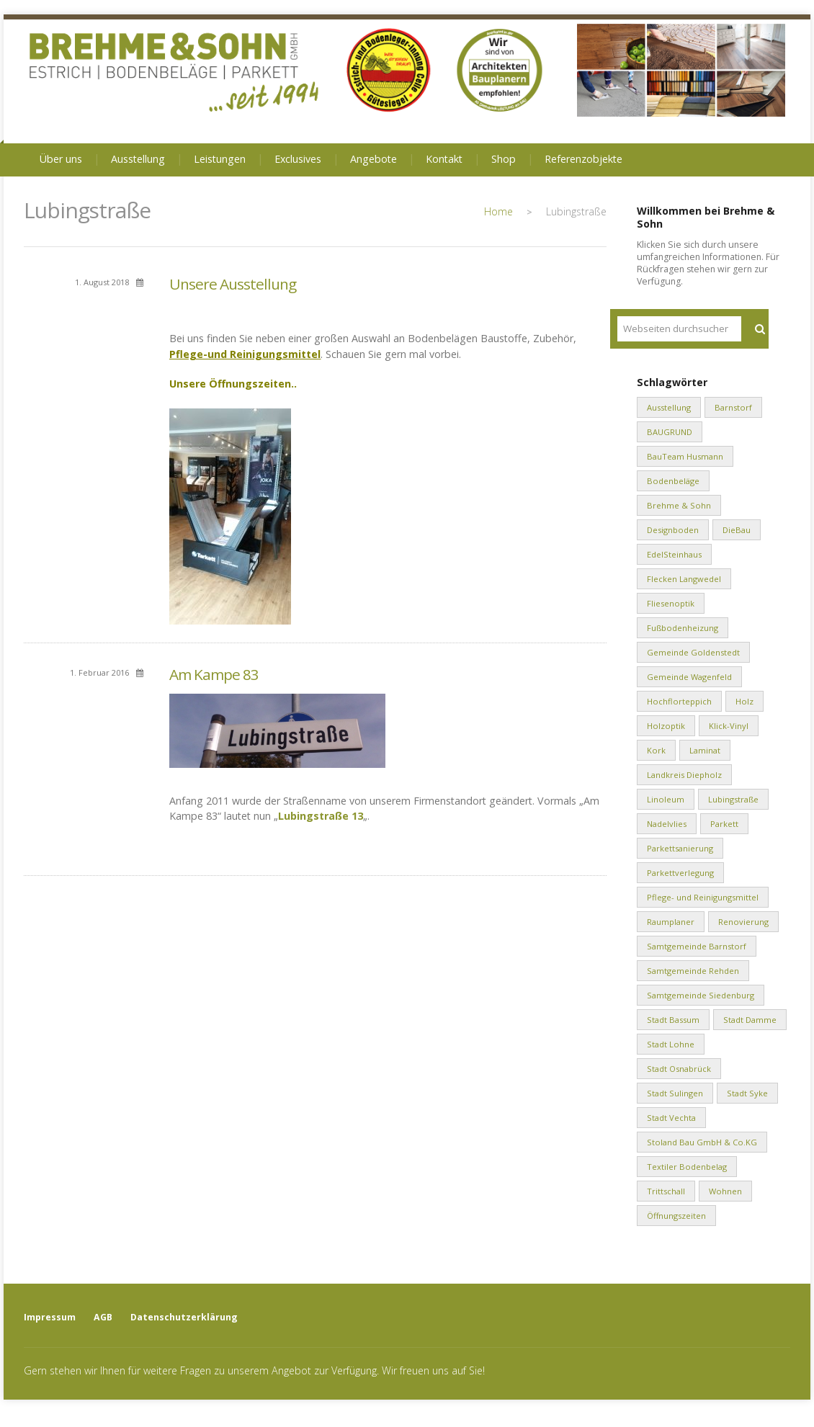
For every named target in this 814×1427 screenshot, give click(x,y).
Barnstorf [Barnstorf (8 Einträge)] (733, 407)
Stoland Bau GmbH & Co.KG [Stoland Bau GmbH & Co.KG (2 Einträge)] (702, 1142)
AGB (103, 1317)
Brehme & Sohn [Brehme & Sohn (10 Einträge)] (679, 505)
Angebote (373, 159)
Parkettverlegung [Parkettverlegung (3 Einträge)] (680, 872)
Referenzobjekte (583, 159)
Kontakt (444, 159)
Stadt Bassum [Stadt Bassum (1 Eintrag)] (673, 1019)
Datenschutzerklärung (184, 1317)
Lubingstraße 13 (320, 816)
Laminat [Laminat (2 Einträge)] (704, 750)
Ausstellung (138, 159)
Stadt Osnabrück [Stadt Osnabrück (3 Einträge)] (679, 1068)
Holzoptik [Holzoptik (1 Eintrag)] (666, 725)
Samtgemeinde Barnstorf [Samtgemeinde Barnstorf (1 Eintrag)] (696, 946)
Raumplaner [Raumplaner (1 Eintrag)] (670, 921)
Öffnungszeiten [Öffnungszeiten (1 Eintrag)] (676, 1215)
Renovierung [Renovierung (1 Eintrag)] (743, 921)
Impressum (50, 1317)
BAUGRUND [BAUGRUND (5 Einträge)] (669, 431)
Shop (503, 159)
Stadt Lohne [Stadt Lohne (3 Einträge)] (670, 1044)
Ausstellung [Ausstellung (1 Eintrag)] (669, 407)
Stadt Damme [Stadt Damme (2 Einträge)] (750, 1019)
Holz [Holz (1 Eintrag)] (744, 701)
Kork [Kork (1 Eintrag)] (656, 750)
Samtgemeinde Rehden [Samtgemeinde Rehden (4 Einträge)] (693, 970)
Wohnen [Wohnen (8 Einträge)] (725, 1191)
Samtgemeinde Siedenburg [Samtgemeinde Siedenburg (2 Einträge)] (700, 995)
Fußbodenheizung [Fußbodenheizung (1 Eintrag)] (682, 627)
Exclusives (297, 159)
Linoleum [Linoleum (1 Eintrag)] (665, 799)
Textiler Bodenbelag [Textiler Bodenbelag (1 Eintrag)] (687, 1166)
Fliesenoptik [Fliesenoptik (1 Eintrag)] (670, 603)
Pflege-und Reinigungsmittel (245, 354)
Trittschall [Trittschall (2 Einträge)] (666, 1191)
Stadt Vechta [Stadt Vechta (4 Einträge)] (671, 1117)
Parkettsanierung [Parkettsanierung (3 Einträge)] (680, 848)
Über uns (61, 159)
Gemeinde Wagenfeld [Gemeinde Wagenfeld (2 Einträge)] (689, 676)
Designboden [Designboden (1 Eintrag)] (673, 529)
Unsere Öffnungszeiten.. (233, 383)
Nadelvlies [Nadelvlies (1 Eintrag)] (666, 823)
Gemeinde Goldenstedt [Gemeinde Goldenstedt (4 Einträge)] (693, 652)
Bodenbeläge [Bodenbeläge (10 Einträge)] (673, 480)
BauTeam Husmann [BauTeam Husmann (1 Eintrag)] (685, 456)
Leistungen (220, 159)
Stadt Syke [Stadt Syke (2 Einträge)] (747, 1093)
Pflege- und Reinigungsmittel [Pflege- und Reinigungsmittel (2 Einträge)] (703, 897)
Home (498, 211)
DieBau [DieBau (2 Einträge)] (737, 529)
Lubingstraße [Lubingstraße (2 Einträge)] (733, 799)
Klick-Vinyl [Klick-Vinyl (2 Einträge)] (728, 725)
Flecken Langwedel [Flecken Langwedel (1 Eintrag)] (684, 578)
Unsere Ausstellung (232, 284)
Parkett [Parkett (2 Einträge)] (724, 823)
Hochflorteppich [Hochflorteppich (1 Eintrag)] (679, 701)
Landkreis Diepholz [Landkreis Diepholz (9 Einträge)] (684, 774)
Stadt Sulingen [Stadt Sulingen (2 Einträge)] (675, 1093)
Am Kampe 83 (214, 674)
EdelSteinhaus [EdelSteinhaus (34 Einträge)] (674, 554)
